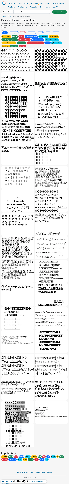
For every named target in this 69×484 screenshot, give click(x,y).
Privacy (37, 472)
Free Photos (23, 3)
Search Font (7, 12)
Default (5, 33)
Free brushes (22, 7)
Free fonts (34, 3)
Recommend (31, 33)
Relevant (40, 33)
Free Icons (11, 7)
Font (9, 16)
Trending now (14, 33)
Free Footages (45, 3)
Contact (49, 472)
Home (4, 16)
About (43, 472)
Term (31, 472)
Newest (22, 33)
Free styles (33, 7)
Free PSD (56, 7)
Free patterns (45, 7)
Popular (48, 33)
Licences (25, 472)
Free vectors (12, 3)
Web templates (58, 3)
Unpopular (56, 33)
